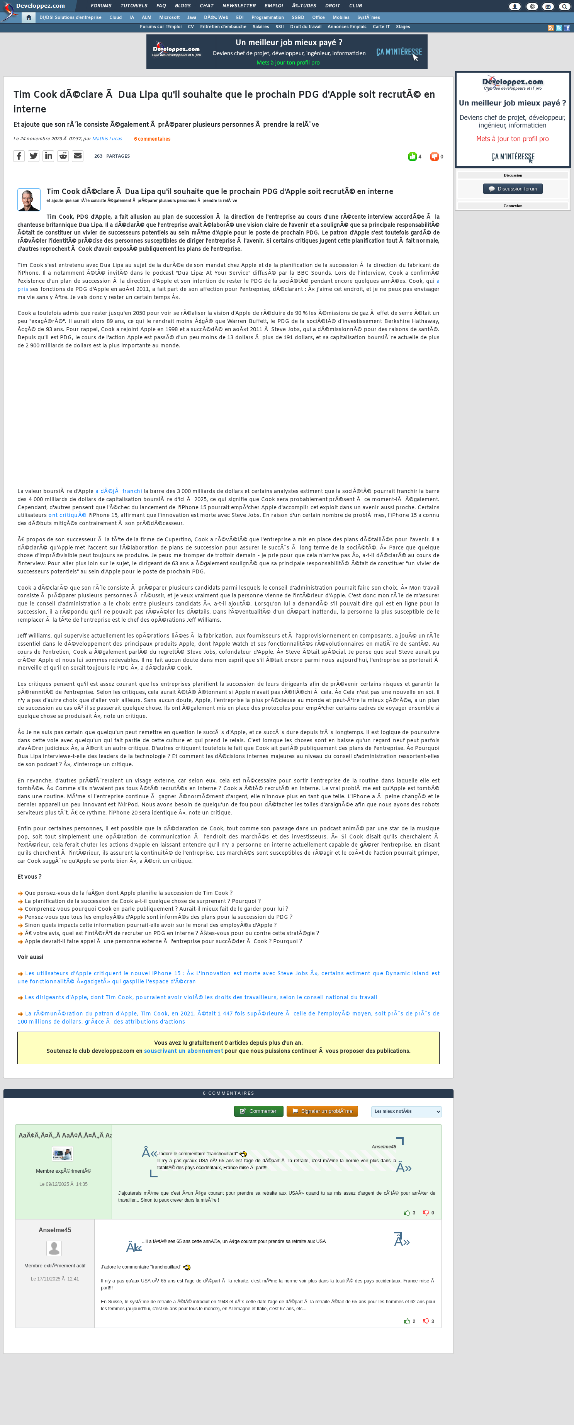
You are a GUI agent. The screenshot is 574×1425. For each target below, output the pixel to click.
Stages (403, 27)
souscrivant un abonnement (183, 1051)
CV (191, 27)
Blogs (182, 6)
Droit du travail (305, 27)
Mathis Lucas (107, 139)
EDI (240, 17)
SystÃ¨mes (368, 17)
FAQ (161, 6)
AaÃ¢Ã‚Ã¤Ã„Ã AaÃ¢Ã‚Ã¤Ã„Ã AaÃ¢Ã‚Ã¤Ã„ (81, 1135)
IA (131, 17)
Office (318, 17)
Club (355, 6)
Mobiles (341, 17)
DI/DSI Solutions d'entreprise (70, 17)
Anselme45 (55, 1230)
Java (191, 17)
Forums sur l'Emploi (161, 27)
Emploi (274, 6)
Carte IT (381, 27)
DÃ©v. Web (216, 17)
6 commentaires (152, 139)
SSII (279, 27)
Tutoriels (134, 6)
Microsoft (169, 17)
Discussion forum (513, 189)
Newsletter (239, 6)
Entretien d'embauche (223, 27)
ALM (146, 17)
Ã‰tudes (304, 6)
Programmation (267, 17)
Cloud (115, 17)
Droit (332, 6)
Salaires (261, 27)
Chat (206, 6)
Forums (101, 6)
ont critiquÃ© (67, 515)
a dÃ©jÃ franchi (118, 491)
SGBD (298, 17)
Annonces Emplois (347, 27)
